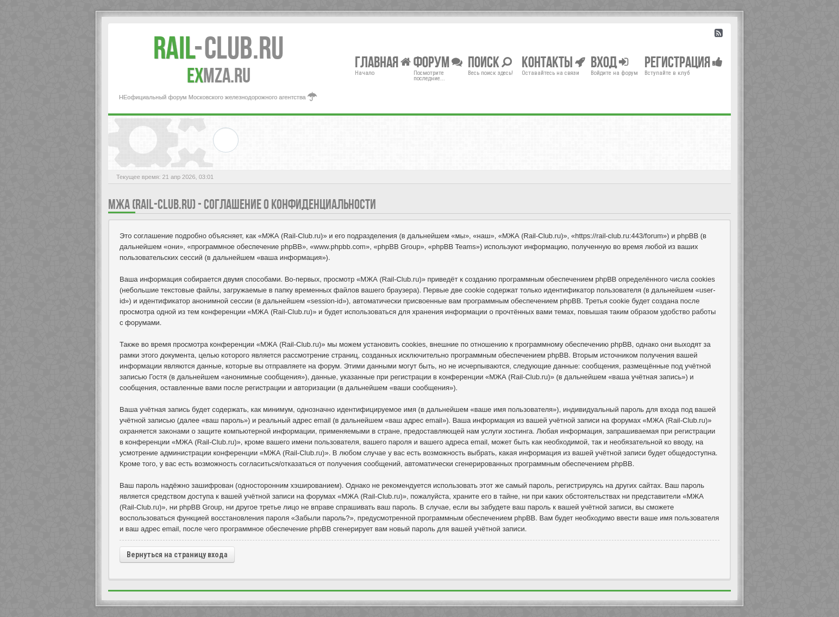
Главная (383, 61)
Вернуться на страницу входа (177, 554)
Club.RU (218, 47)
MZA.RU (219, 75)
